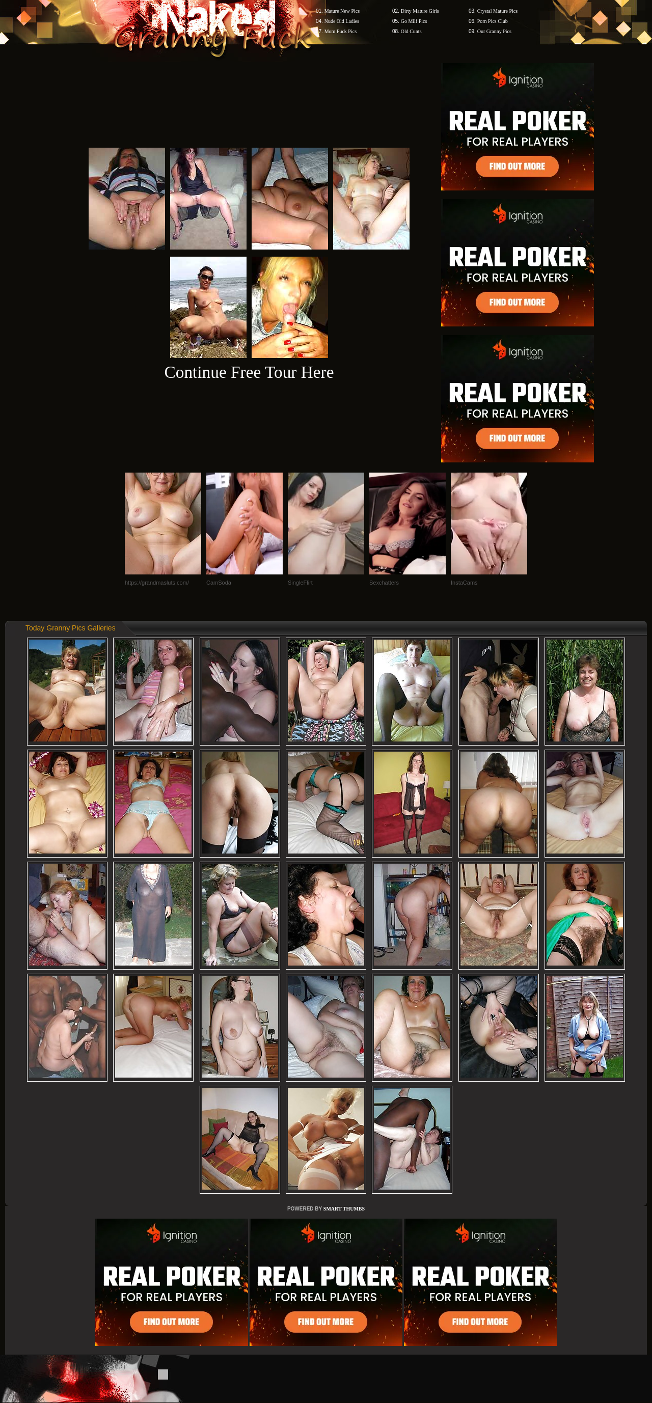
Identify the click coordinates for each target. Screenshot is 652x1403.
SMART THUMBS (344, 1209)
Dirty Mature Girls (420, 11)
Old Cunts (411, 31)
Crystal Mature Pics (497, 11)
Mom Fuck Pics (340, 31)
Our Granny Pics (494, 31)
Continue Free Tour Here (249, 372)
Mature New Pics (342, 11)
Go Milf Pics (414, 21)
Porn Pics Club (492, 21)
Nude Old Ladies (341, 21)
